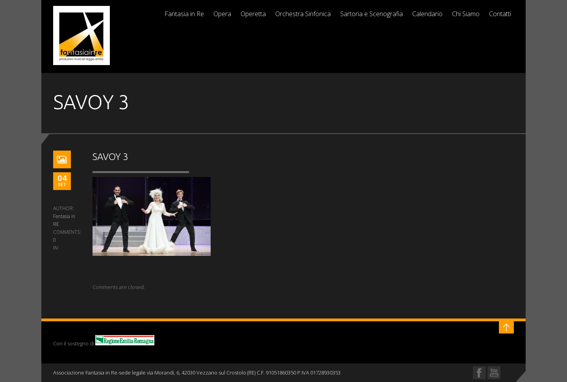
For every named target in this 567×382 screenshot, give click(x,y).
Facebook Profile (479, 372)
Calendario (427, 14)
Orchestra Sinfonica (303, 14)
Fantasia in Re (184, 14)
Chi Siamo (466, 14)
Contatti (500, 14)
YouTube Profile (493, 372)
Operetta (253, 14)
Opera (222, 14)
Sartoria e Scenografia (371, 14)
